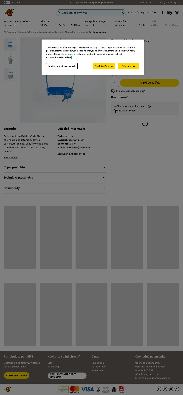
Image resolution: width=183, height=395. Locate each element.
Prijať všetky (128, 66)
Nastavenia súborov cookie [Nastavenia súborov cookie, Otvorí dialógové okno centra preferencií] (62, 66)
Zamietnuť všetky (104, 66)
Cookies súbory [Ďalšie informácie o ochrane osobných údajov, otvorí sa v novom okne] (64, 57)
